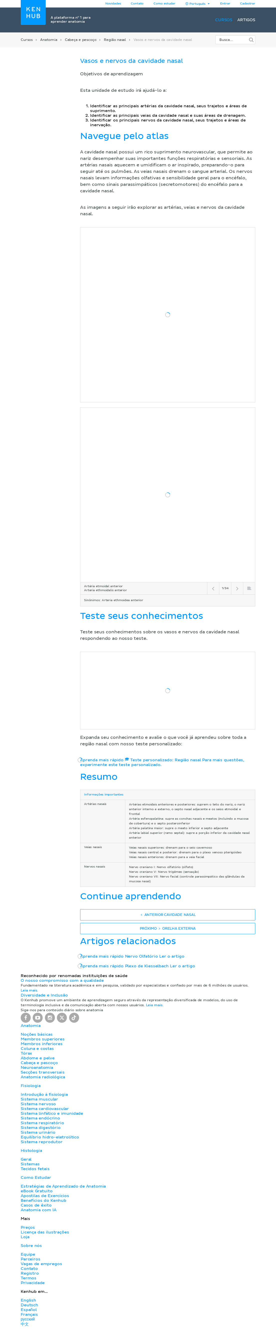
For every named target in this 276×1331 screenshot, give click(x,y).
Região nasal (115, 40)
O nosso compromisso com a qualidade (62, 981)
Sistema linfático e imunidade (52, 1113)
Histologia (31, 1151)
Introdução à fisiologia (44, 1095)
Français (29, 1315)
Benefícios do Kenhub (43, 1201)
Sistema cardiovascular (45, 1109)
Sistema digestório (41, 1128)
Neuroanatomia (37, 1068)
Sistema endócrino (40, 1118)
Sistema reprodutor (42, 1142)
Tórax (26, 1053)
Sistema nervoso (38, 1104)
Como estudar (164, 3)
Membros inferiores (42, 1044)
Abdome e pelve (38, 1058)
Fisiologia (30, 1086)
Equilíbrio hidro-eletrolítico (50, 1137)
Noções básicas (36, 1034)
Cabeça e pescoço (81, 40)
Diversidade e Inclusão (44, 995)
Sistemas (30, 1164)
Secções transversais (42, 1072)
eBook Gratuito (36, 1191)
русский (28, 1319)
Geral (26, 1159)
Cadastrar (247, 3)
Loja (25, 1237)
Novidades (113, 3)
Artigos (246, 20)
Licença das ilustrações (45, 1232)
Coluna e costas (37, 1049)
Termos (28, 1278)
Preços (28, 1227)
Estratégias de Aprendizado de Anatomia (63, 1186)
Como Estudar (36, 1178)
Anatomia (48, 40)
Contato (29, 1269)
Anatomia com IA (38, 1210)
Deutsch (29, 1305)
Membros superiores (43, 1039)
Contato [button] (137, 3)
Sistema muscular (39, 1099)
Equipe (28, 1254)
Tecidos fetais (35, 1169)
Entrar (225, 3)
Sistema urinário (38, 1132)
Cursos (223, 20)
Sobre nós (31, 1246)
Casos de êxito (36, 1205)
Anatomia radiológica (43, 1077)
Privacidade (33, 1283)
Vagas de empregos (41, 1264)
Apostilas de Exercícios (45, 1196)
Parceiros (30, 1259)
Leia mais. (29, 990)
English (28, 1300)
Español (29, 1310)
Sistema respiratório (42, 1123)
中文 (25, 1324)
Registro (30, 1273)
